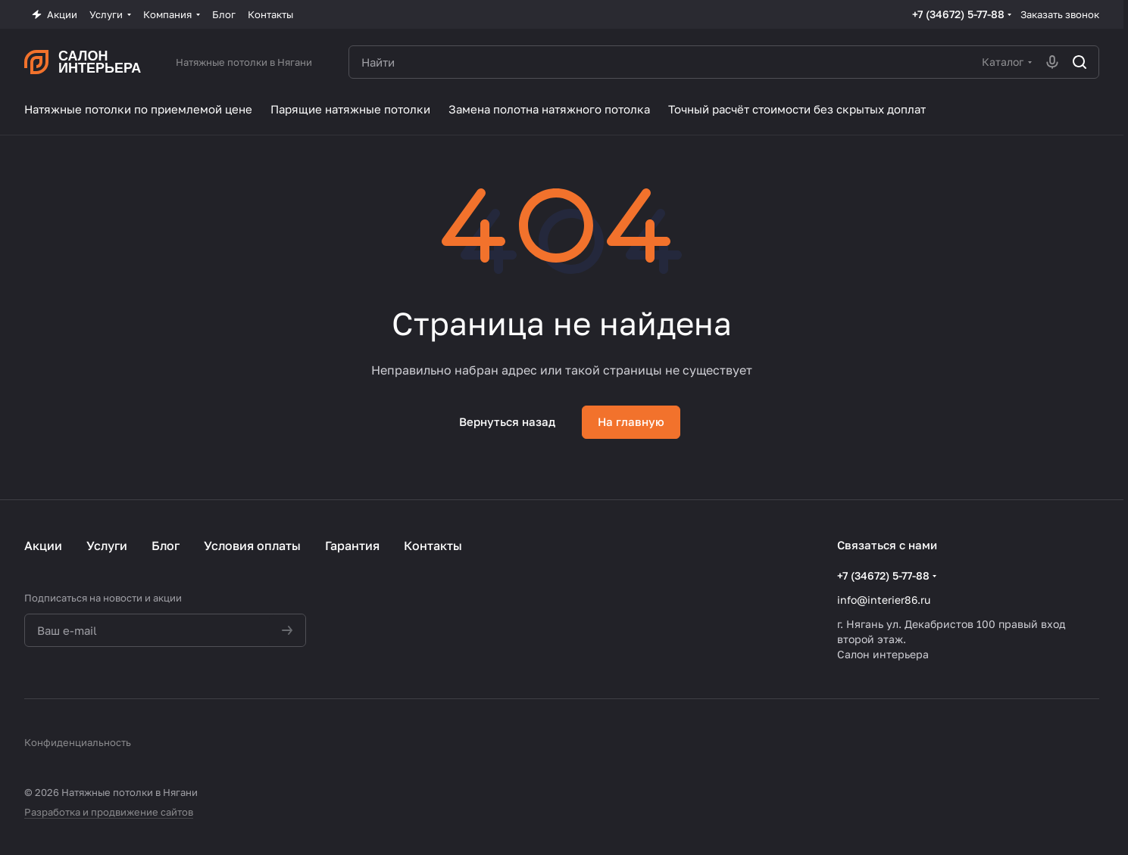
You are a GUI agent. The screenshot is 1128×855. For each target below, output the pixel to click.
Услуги (106, 545)
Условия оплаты (252, 545)
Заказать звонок (1059, 14)
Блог (166, 545)
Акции (43, 545)
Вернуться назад (507, 421)
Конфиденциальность (77, 742)
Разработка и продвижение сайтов (108, 812)
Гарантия (352, 545)
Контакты (433, 545)
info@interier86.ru (883, 599)
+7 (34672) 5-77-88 (958, 14)
